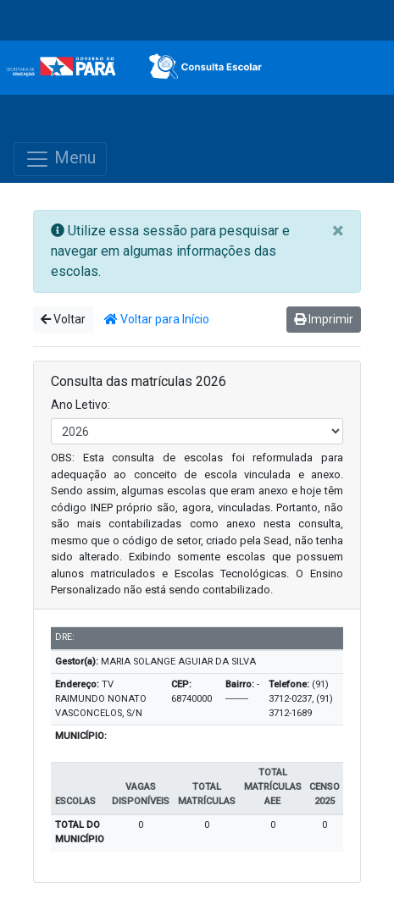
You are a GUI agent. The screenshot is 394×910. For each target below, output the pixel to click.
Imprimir (323, 319)
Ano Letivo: (80, 404)
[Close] (337, 231)
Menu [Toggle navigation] (60, 159)
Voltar (63, 319)
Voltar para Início (156, 319)
